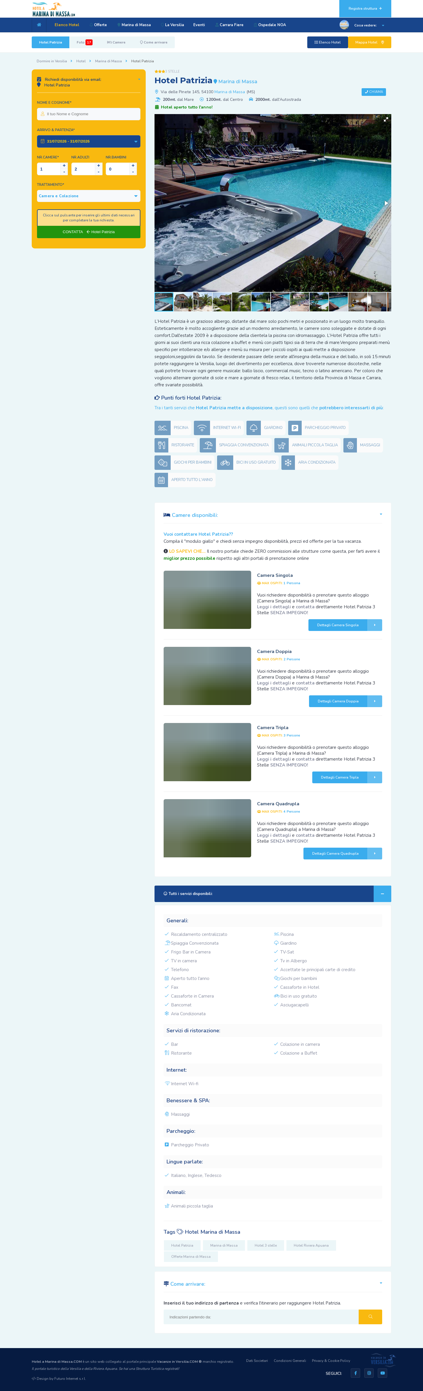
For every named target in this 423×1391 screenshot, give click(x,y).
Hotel (81, 61)
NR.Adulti (80, 157)
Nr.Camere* (48, 157)
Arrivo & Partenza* (56, 130)
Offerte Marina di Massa (191, 1256)
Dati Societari (257, 1360)
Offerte (98, 25)
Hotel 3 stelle (266, 1245)
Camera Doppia (274, 651)
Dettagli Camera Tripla (351, 777)
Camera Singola (275, 575)
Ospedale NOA (273, 25)
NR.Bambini (116, 157)
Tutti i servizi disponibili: (277, 894)
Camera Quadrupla (278, 804)
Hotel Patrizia (50, 42)
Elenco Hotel (67, 25)
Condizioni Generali (290, 1360)
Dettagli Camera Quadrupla (347, 853)
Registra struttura (365, 8)
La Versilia (174, 25)
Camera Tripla (272, 727)
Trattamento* (50, 184)
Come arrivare (153, 42)
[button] (386, 119)
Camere (116, 42)
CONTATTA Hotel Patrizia (89, 232)
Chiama (376, 92)
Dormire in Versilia (52, 61)
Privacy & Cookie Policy (331, 1360)
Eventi (201, 25)
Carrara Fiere (231, 25)
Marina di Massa (134, 25)
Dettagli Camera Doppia (350, 701)
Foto (85, 42)
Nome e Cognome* (54, 102)
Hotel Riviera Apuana (311, 1245)
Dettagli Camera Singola (349, 625)
